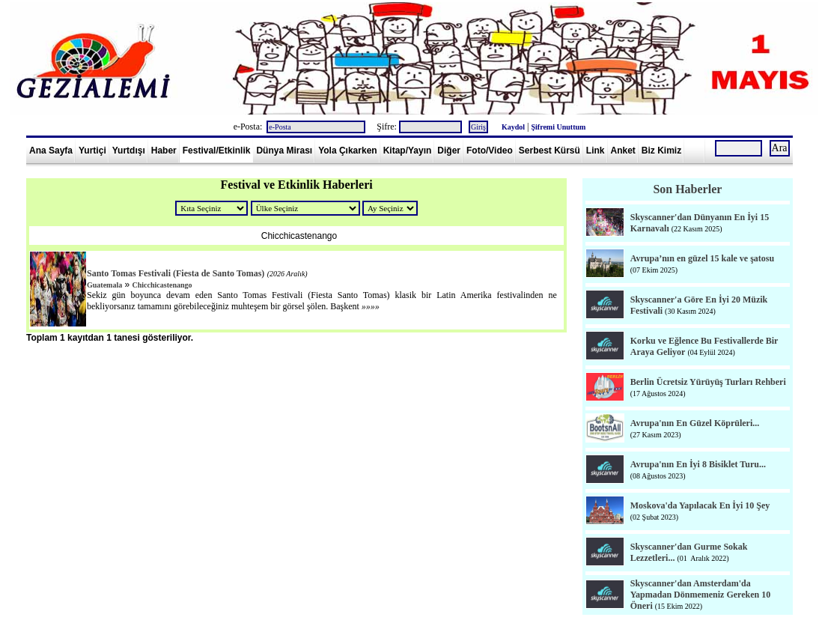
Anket (623, 150)
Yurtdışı (128, 150)
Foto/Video (489, 150)
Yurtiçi (92, 150)
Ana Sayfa (51, 150)
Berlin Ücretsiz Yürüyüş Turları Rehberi (708, 382)
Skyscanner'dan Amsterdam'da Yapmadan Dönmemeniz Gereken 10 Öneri (700, 594)
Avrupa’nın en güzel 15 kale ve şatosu (702, 258)
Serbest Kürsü (549, 150)
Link (595, 150)
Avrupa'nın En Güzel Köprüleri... (694, 423)
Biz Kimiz (661, 150)
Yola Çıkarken (347, 150)
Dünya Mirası (284, 150)
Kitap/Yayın (407, 150)
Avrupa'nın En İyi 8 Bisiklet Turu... (698, 464)
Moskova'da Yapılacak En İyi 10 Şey (700, 505)
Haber (164, 150)
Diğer (448, 150)
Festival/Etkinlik (217, 150)
